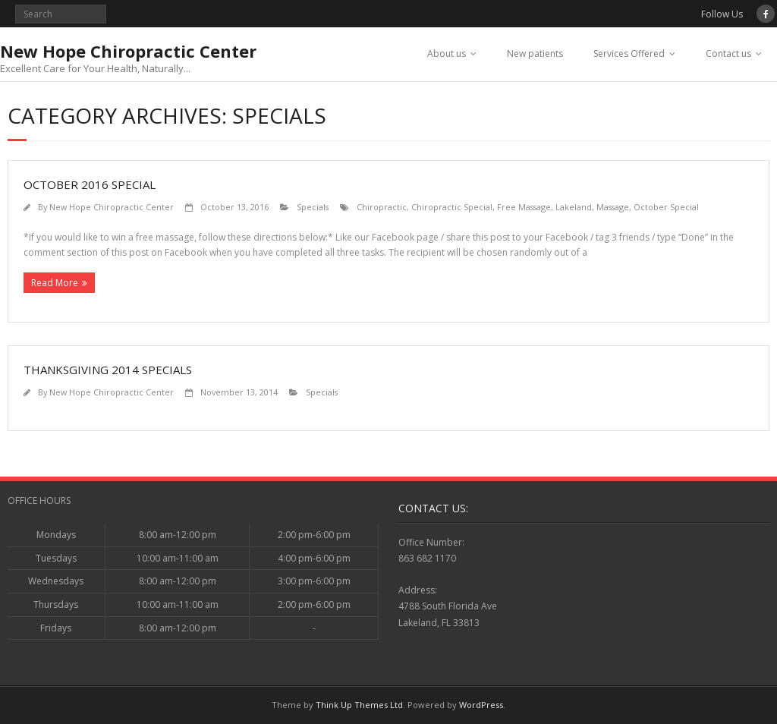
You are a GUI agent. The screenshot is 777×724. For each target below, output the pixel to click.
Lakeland (573, 206)
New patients (535, 53)
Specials (313, 206)
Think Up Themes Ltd (359, 704)
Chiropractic (382, 206)
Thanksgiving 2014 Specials (108, 369)
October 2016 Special (90, 184)
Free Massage (524, 206)
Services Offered (629, 53)
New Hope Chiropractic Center (111, 206)
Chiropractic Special (451, 206)
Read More (54, 282)
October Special (666, 206)
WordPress (481, 704)
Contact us (728, 53)
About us (446, 53)
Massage (612, 206)
